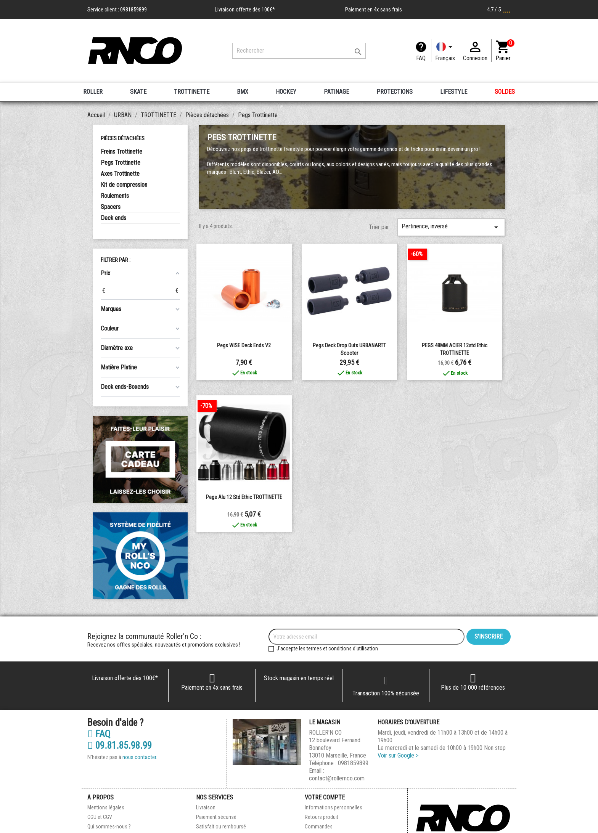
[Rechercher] (299, 51)
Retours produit (321, 817)
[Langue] (445, 50)
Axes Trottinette (120, 173)
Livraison (205, 807)
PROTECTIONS (394, 91)
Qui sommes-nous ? (109, 826)
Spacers (111, 206)
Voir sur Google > (398, 755)
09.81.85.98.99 (119, 746)
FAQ (421, 58)
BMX (242, 91)
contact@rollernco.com (337, 778)
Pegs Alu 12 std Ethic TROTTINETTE (244, 497)
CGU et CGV (99, 817)
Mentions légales (105, 807)
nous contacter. (139, 757)
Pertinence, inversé (451, 227)
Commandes (319, 826)
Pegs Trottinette (120, 162)
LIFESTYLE (453, 91)
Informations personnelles (333, 807)
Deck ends (113, 217)
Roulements (115, 195)
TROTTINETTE (191, 91)
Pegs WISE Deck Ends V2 (244, 345)
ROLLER (93, 91)
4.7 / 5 (499, 9)
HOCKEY (286, 91)
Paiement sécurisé (216, 817)
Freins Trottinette (121, 151)
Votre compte (325, 797)
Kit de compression (124, 184)
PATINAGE (336, 91)
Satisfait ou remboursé (221, 826)
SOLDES (505, 91)
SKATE (138, 91)
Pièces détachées (123, 138)
